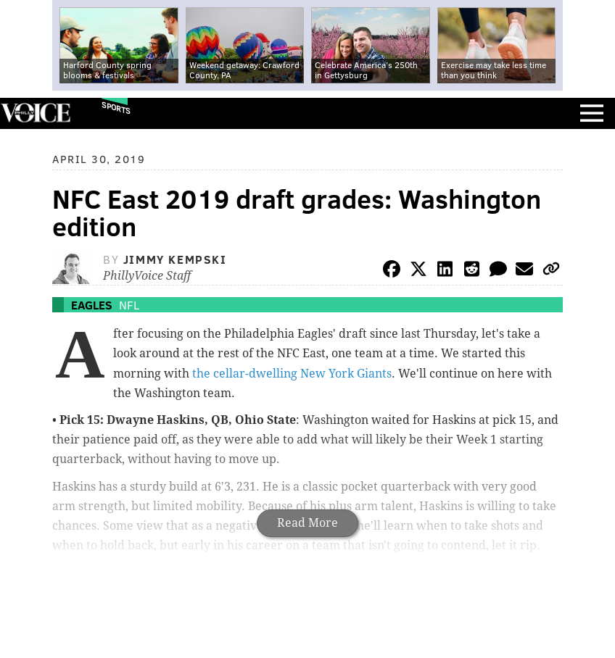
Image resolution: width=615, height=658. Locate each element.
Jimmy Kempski (175, 259)
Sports (116, 108)
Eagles (91, 304)
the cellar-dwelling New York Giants (292, 373)
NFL (129, 304)
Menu (591, 113)
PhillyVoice (35, 112)
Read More (307, 523)
